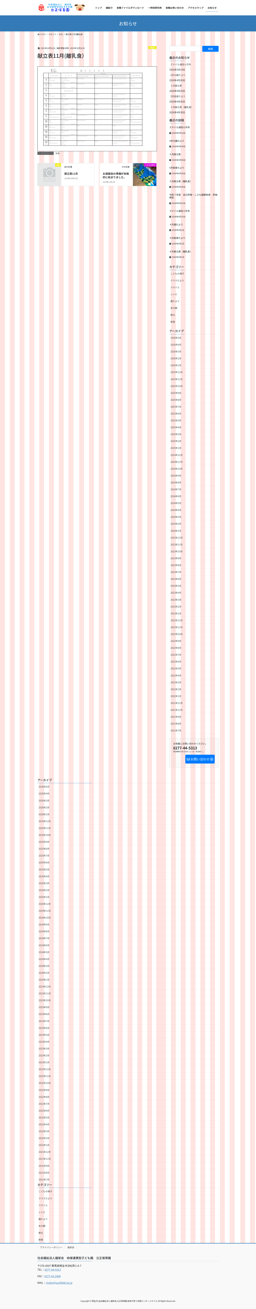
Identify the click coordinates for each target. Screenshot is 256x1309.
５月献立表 (176, 85)
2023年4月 (175, 592)
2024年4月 (175, 510)
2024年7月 (175, 489)
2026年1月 (175, 365)
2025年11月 (176, 379)
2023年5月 (175, 585)
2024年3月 (175, 516)
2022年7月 (175, 654)
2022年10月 (176, 634)
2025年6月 (175, 413)
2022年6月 (175, 661)
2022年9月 (175, 641)
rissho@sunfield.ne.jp (59, 1283)
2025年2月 (175, 441)
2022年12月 (176, 620)
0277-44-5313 (53, 1270)
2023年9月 (175, 558)
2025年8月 (175, 399)
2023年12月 (176, 537)
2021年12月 (176, 703)
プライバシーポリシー (51, 1247)
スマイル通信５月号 (179, 210)
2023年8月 (175, 565)
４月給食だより (177, 238)
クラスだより (177, 280)
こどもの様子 (177, 273)
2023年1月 (175, 613)
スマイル (175, 287)
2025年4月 (175, 427)
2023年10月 (176, 551)
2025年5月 (175, 420)
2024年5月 (175, 503)
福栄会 (70, 1247)
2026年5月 (175, 337)
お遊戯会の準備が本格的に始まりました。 (116, 175)
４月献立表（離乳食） (180, 251)
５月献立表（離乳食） (181, 107)
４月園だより (176, 224)
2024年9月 (175, 475)
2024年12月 (176, 455)
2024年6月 (175, 496)
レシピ (173, 294)
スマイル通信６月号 (180, 64)
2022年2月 (175, 689)
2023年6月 (175, 579)
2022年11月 (176, 627)
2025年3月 (175, 434)
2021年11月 (176, 709)
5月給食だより (177, 96)
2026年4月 (175, 344)
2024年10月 (176, 468)
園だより (175, 301)
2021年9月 (175, 716)
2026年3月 (175, 351)
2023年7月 (175, 572)
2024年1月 (175, 530)
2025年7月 (175, 406)
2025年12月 (176, 372)
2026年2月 (175, 358)
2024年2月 (175, 523)
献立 (172, 314)
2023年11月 (176, 544)
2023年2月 (175, 606)
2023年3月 (175, 599)
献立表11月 (71, 173)
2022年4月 (175, 675)
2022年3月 (175, 682)
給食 (152, 47)
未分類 (173, 308)
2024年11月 (176, 461)
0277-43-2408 (52, 1276)
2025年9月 (175, 393)
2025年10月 (176, 386)
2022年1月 (175, 696)
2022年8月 (175, 647)
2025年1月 (175, 448)
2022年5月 (175, 668)
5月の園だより (177, 75)
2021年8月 (175, 723)
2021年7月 (175, 730)
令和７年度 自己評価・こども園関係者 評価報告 (193, 196)
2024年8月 (175, 482)
